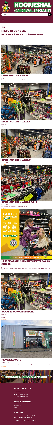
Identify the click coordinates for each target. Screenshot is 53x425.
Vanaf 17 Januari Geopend (17, 311)
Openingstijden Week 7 (16, 75)
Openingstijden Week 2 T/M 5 (19, 202)
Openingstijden (17, 405)
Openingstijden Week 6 (16, 121)
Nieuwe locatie (11, 360)
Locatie (15, 407)
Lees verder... (4, 81)
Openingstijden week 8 (16, 160)
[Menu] (3, 19)
